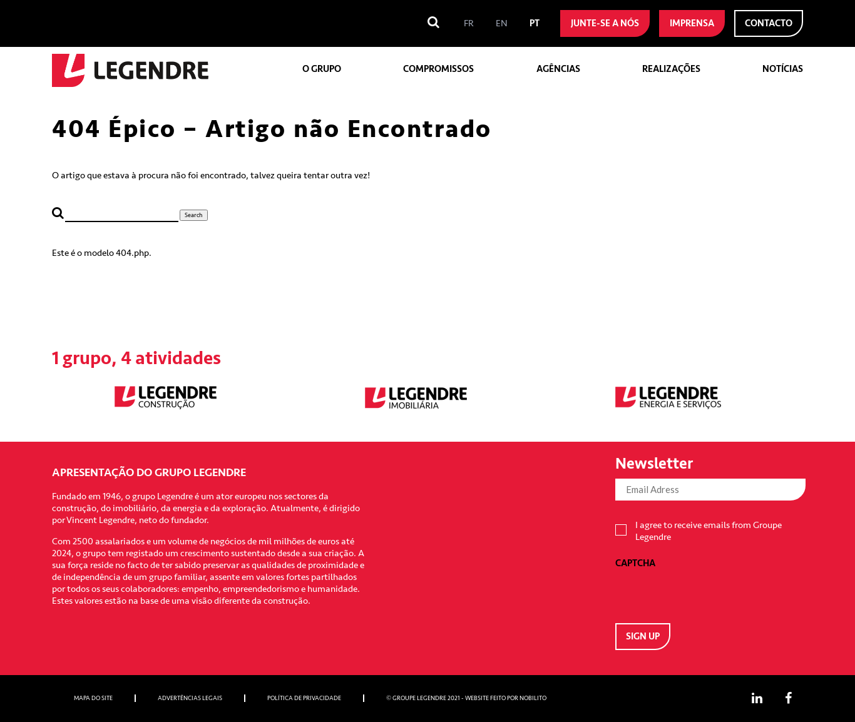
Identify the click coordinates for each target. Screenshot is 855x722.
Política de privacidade (304, 698)
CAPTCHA (635, 563)
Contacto (768, 23)
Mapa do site (93, 698)
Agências (558, 69)
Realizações (671, 69)
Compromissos (438, 69)
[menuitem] (469, 23)
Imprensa (692, 23)
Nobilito (533, 698)
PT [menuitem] (535, 23)
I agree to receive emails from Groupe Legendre (708, 531)
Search (194, 215)
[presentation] (710, 593)
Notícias (782, 69)
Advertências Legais (190, 698)
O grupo (321, 69)
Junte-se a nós (605, 23)
